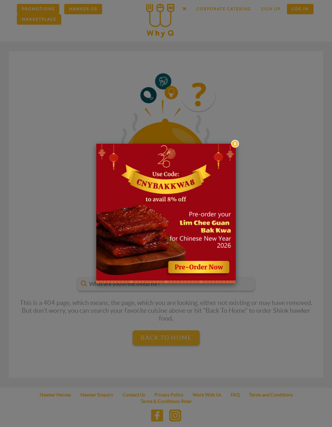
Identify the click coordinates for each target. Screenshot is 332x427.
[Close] (235, 144)
